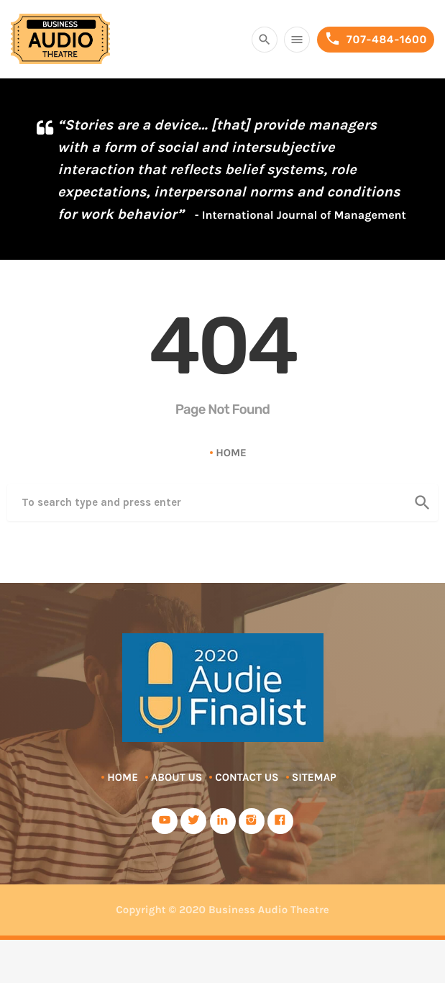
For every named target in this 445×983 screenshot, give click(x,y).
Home (231, 452)
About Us (176, 777)
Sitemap (314, 777)
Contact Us (246, 777)
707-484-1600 (375, 39)
